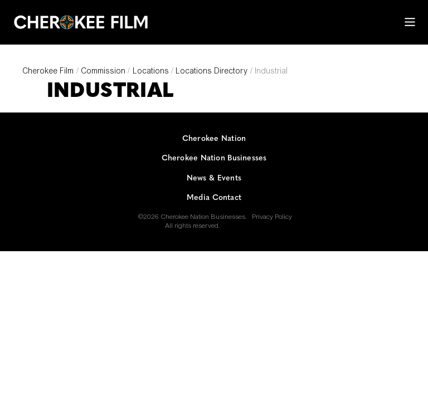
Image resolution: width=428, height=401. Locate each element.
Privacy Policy (272, 217)
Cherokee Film (48, 72)
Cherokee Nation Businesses (214, 158)
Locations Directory (211, 72)
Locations (151, 72)
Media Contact (214, 198)
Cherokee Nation (214, 139)
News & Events (214, 178)
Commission (103, 72)
